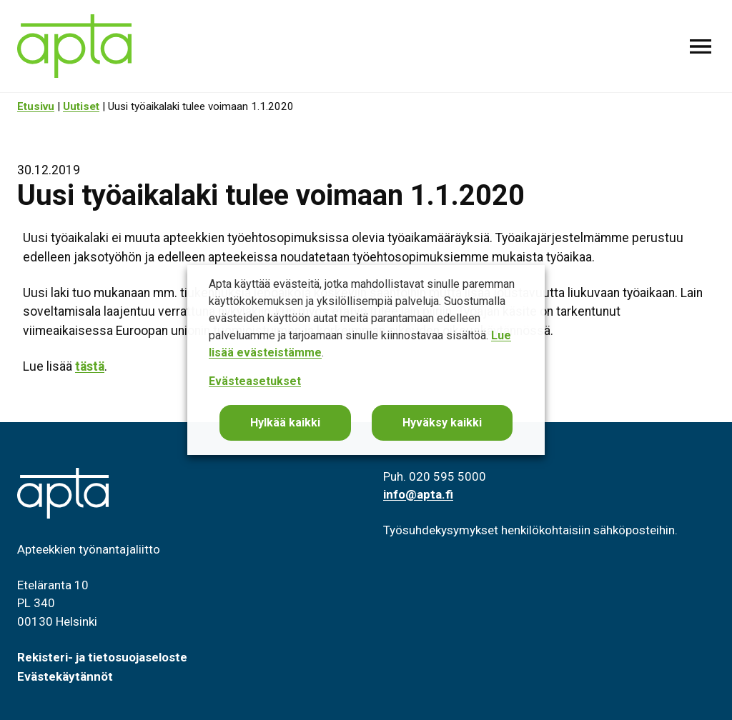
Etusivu (35, 106)
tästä (89, 366)
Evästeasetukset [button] (255, 381)
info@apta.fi (418, 494)
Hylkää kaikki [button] (285, 422)
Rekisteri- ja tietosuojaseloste (102, 657)
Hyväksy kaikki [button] (442, 422)
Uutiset (81, 106)
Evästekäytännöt (65, 676)
